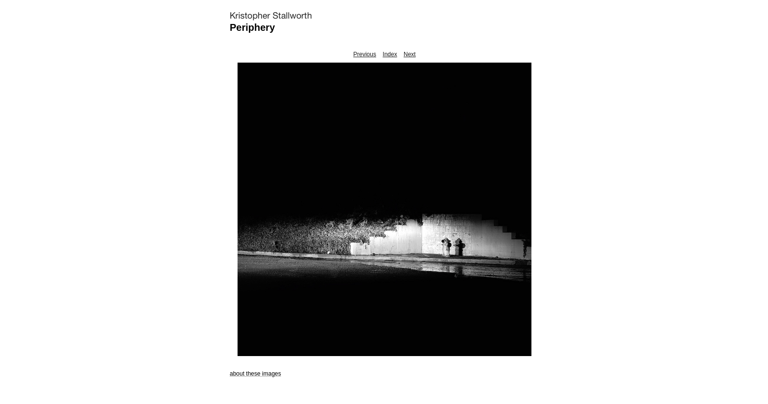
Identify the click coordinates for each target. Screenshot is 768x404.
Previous (364, 54)
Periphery (252, 27)
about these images (255, 373)
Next (410, 54)
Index (390, 54)
